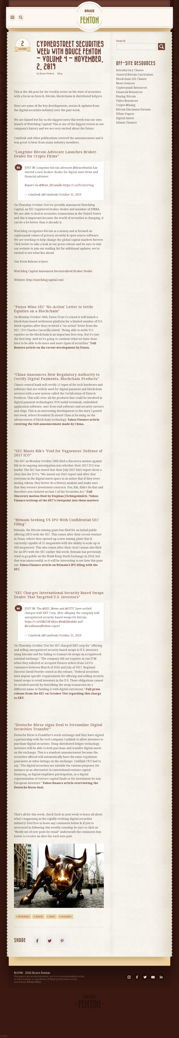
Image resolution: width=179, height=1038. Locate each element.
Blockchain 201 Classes (131, 79)
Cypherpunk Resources (131, 87)
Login (4, 1036)
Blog (59, 73)
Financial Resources (129, 92)
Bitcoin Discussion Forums (133, 109)
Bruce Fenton (47, 73)
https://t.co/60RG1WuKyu (41, 621)
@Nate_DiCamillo (50, 185)
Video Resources (127, 101)
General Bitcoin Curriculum (134, 74)
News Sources (125, 83)
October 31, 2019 (70, 194)
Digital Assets (125, 118)
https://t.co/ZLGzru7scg (78, 185)
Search (120, 41)
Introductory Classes (130, 70)
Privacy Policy (34, 981)
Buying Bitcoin (126, 96)
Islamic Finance (126, 122)
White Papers (125, 114)
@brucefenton (82, 168)
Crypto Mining (125, 105)
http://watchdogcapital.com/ (45, 280)
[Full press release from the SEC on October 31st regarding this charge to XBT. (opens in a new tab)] (57, 693)
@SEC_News (50, 608)
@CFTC (70, 608)
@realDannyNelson (38, 626)
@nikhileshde (68, 621)
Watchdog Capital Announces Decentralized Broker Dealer (53, 271)
